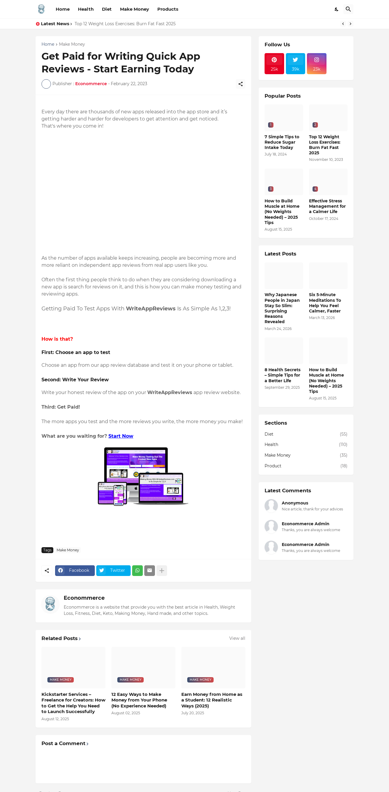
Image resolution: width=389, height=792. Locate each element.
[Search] (348, 9)
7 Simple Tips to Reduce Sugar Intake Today (282, 142)
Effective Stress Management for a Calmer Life (327, 206)
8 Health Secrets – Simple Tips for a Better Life (282, 375)
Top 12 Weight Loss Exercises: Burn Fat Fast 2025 (125, 23)
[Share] (240, 84)
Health (86, 9)
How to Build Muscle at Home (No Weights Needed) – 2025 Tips (282, 211)
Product (306, 466)
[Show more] (161, 570)
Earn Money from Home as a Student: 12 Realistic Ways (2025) (211, 700)
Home (63, 9)
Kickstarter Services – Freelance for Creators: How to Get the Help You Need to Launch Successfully (73, 703)
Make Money (134, 9)
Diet (107, 9)
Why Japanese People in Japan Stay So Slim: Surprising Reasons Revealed (282, 308)
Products (167, 9)
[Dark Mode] (337, 9)
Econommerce (84, 598)
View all (237, 638)
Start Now (120, 436)
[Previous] (343, 24)
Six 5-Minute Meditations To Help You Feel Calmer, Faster (325, 303)
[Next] (350, 24)
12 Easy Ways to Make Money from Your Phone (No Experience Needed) (139, 700)
